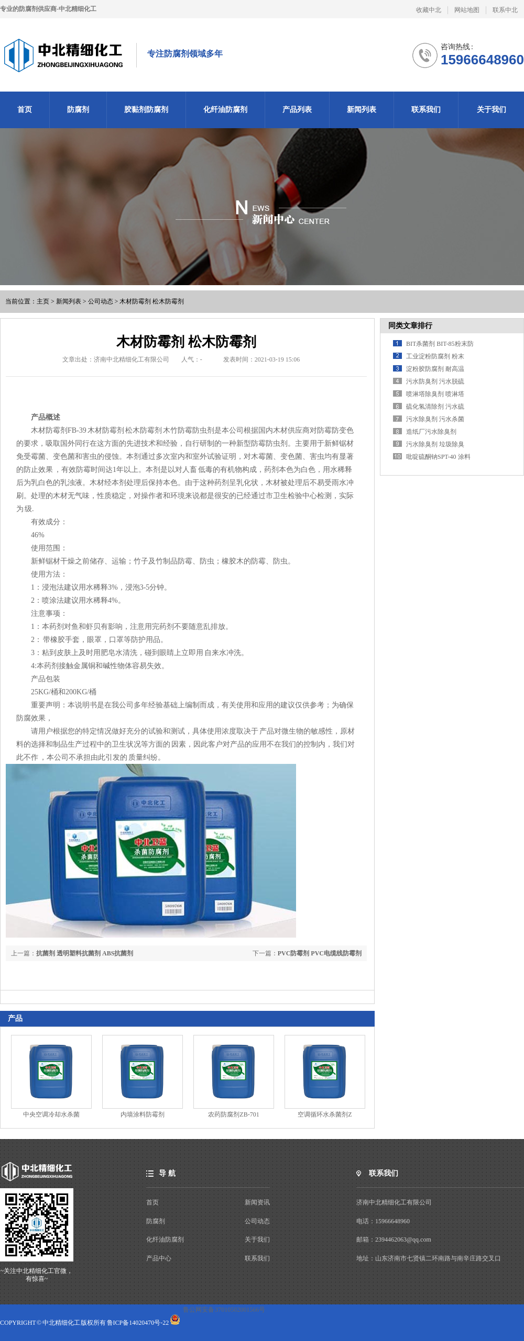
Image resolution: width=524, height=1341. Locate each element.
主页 (43, 301)
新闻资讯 (257, 1202)
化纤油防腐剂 (165, 1239)
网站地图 (466, 10)
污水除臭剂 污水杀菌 (435, 419)
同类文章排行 (410, 326)
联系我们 (257, 1258)
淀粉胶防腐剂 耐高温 (435, 369)
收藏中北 (428, 10)
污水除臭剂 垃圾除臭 (435, 444)
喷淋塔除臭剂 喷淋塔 (435, 394)
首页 (152, 1202)
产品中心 (158, 1258)
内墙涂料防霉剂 (143, 1114)
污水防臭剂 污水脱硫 (435, 381)
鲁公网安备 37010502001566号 (224, 1309)
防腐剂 (155, 1221)
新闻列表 (68, 301)
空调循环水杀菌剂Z (325, 1114)
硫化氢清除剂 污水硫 (435, 406)
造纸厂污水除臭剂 (431, 431)
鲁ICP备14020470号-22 (138, 1322)
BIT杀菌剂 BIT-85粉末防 (440, 343)
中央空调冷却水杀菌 (51, 1114)
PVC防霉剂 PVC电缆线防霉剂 (320, 953)
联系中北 (505, 10)
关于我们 (257, 1239)
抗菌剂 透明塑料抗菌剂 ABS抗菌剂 (84, 953)
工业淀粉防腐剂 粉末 (435, 356)
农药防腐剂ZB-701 (233, 1114)
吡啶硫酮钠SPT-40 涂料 (438, 456)
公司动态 (100, 301)
